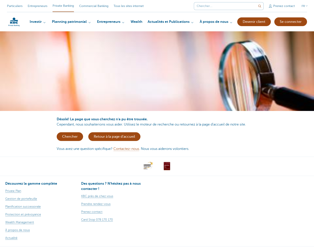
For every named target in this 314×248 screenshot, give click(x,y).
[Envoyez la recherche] (260, 6)
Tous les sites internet (129, 6)
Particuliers (14, 6)
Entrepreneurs (37, 6)
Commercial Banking (93, 6)
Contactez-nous (126, 149)
